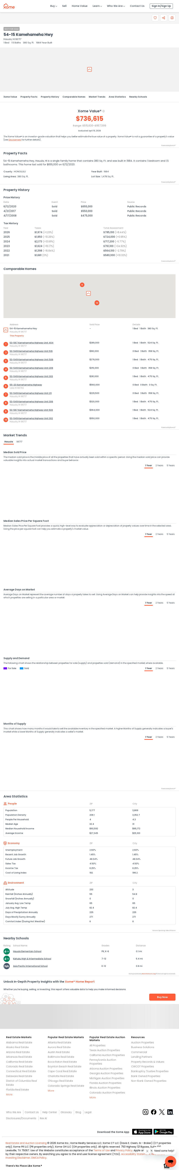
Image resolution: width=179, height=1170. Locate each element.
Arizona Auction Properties (106, 1068)
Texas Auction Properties (105, 1050)
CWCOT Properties (142, 1066)
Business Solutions (142, 1047)
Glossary (66, 1112)
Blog (78, 1112)
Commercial (139, 1052)
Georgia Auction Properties (106, 1073)
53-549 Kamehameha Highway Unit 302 (31, 418)
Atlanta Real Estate (59, 1042)
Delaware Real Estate (19, 1076)
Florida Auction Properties (105, 1083)
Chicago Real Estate (60, 1081)
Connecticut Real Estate (21, 1071)
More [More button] (9, 1094)
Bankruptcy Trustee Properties (149, 1071)
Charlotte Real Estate (61, 1076)
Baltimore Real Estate (61, 1057)
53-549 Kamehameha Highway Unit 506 (31, 359)
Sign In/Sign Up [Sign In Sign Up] (161, 6)
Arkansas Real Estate (19, 1057)
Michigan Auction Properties (107, 1078)
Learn (96, 6)
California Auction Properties (107, 1055)
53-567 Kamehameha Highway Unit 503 (31, 409)
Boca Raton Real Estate (62, 1062)
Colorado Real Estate (19, 1066)
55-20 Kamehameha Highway (26, 384)
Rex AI (43, 1118)
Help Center (49, 1112)
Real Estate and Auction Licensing (26, 1143)
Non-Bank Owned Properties (148, 1081)
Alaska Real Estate (17, 1047)
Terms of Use (102, 1150)
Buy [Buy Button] (52, 6)
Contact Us (137, 6)
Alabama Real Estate (19, 1042)
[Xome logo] (9, 5)
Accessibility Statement (135, 1154)
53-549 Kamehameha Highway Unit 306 (31, 401)
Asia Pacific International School (30, 966)
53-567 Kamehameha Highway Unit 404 (31, 342)
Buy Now (162, 997)
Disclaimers (15, 139)
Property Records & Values (147, 1062)
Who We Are (115, 6)
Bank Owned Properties (145, 1076)
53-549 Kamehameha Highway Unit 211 (31, 393)
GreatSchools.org (149, 974)
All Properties (97, 1045)
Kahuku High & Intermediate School (32, 958)
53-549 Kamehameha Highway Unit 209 (31, 367)
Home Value (79, 6)
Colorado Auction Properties (107, 1092)
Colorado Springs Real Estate (66, 1086)
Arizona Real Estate (18, 1052)
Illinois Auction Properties (105, 1087)
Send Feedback (89, 1020)
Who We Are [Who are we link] (13, 1112)
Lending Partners (141, 1057)
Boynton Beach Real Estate (64, 1066)
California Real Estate (19, 1062)
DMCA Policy (38, 1157)
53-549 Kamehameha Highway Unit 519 (31, 351)
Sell (64, 6)
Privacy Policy (124, 1150)
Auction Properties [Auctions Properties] (142, 1042)
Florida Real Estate (17, 1089)
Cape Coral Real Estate (62, 1071)
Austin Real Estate (59, 1052)
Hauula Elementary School (27, 951)
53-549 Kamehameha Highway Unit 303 (31, 376)
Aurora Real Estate (59, 1047)
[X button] (162, 1112)
